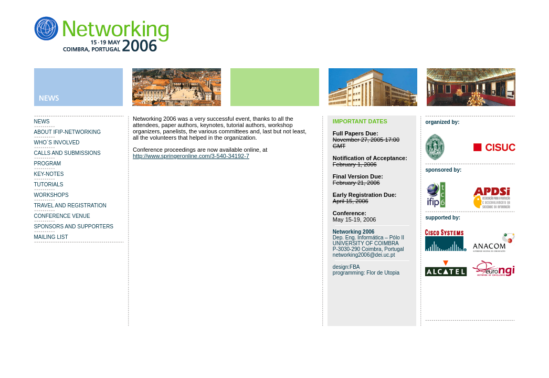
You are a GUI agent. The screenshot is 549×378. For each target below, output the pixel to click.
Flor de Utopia (382, 273)
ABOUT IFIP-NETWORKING (67, 132)
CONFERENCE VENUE (62, 216)
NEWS (42, 121)
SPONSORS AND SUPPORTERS (74, 226)
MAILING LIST (51, 237)
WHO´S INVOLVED (57, 142)
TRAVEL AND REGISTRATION (70, 205)
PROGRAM (47, 163)
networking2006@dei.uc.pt (364, 255)
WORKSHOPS (51, 195)
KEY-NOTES (49, 174)
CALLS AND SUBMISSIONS (67, 153)
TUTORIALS (49, 184)
